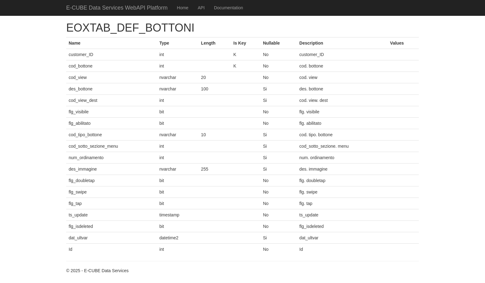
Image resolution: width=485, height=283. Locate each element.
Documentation (228, 7)
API (201, 7)
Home (182, 7)
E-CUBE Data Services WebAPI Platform (117, 8)
